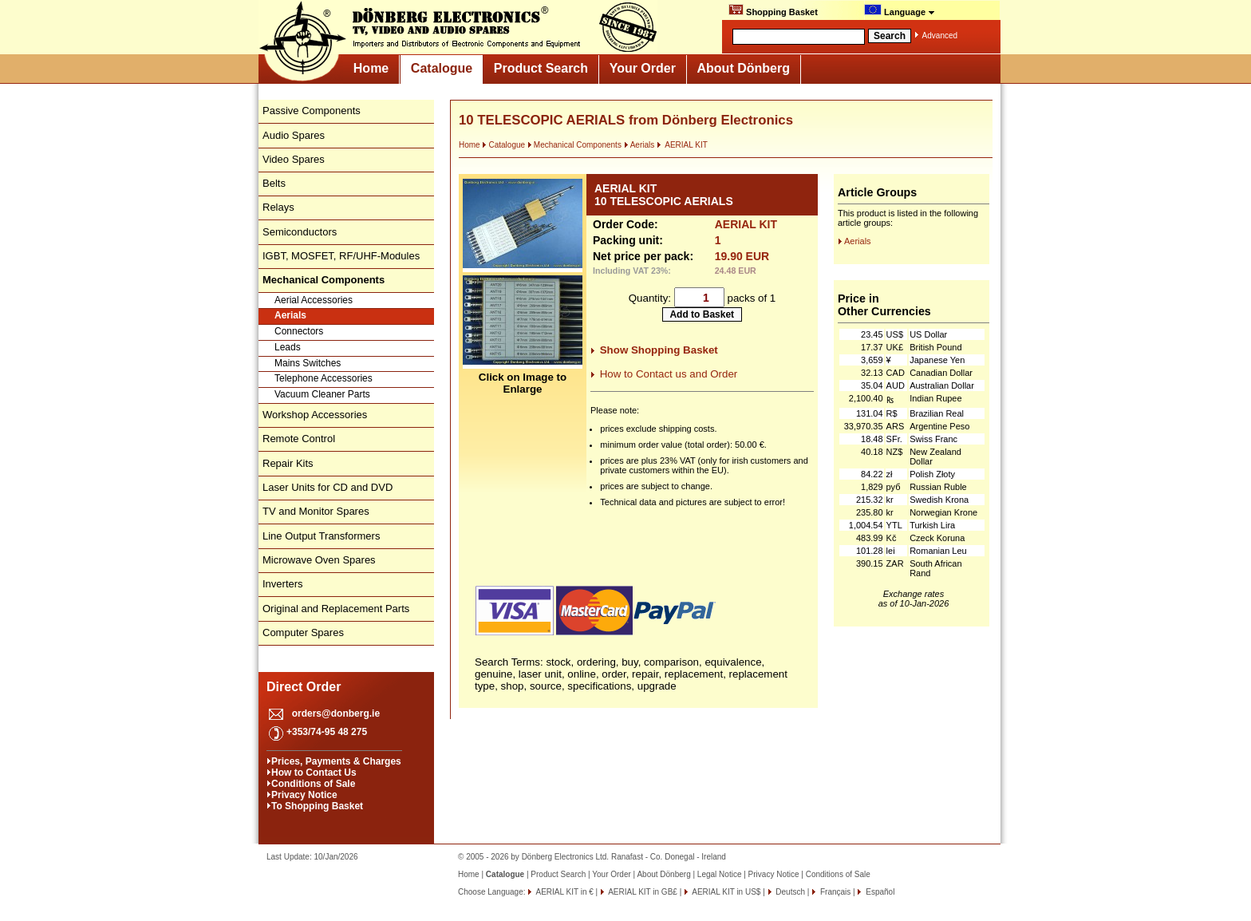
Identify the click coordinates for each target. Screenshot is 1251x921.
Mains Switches (307, 363)
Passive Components (311, 111)
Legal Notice (719, 874)
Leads (287, 347)
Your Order (643, 68)
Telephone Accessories (323, 378)
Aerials (290, 315)
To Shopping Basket (317, 806)
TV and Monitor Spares (315, 511)
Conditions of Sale (313, 783)
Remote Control (298, 439)
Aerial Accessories (313, 300)
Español (878, 891)
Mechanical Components (574, 144)
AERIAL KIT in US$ (725, 891)
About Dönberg (743, 68)
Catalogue (441, 68)
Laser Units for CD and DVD (327, 487)
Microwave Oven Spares (319, 560)
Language (899, 10)
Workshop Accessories (314, 415)
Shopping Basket (773, 10)
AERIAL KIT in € (563, 891)
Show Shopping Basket (659, 350)
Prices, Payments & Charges (336, 761)
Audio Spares (293, 135)
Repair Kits (288, 463)
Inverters (282, 584)
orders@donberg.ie (336, 713)
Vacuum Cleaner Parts (322, 394)
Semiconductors (299, 232)
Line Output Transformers (321, 536)
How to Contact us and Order (669, 374)
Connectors (298, 331)
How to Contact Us (314, 772)
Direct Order (303, 687)
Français (834, 891)
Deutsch (789, 891)
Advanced (939, 35)
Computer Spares (303, 632)
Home (371, 68)
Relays (278, 207)
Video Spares (293, 159)
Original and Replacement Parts (335, 609)
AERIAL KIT (682, 144)
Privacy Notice (304, 794)
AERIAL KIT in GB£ (641, 891)
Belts (274, 183)
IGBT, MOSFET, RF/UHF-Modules (341, 256)
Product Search (541, 68)
